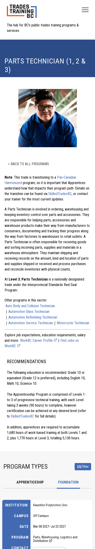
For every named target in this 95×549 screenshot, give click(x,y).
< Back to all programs (28, 164)
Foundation (68, 482)
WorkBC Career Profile (38, 340)
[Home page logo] (22, 14)
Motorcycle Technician (73, 323)
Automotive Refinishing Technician (32, 317)
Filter (83, 466)
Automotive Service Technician (30, 323)
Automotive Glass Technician (28, 311)
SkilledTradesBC (60, 194)
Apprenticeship (30, 482)
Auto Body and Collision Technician (30, 306)
